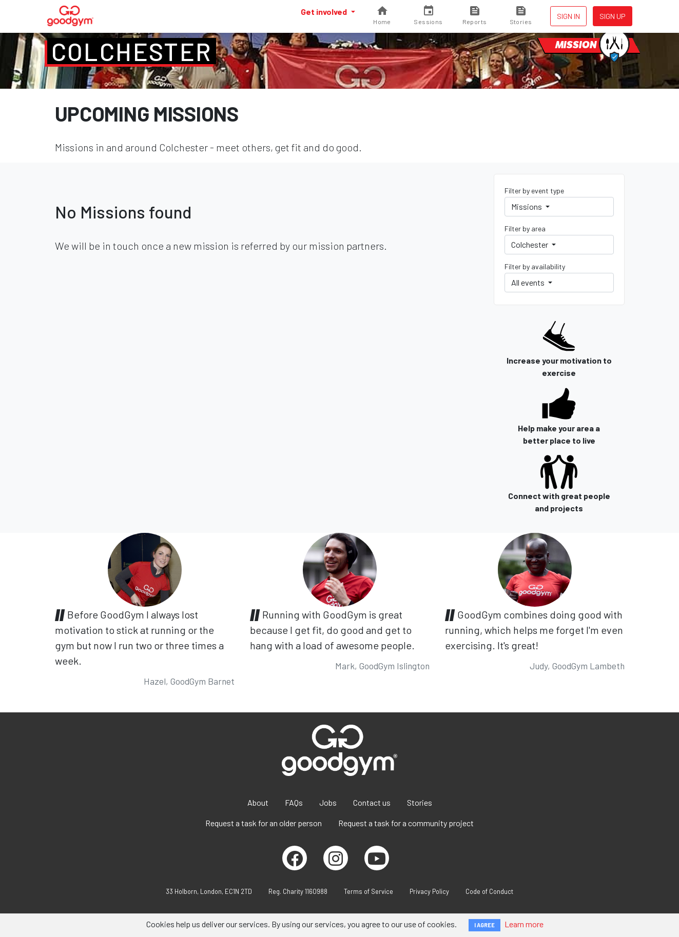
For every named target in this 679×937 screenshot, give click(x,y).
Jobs (328, 802)
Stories (419, 802)
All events (528, 282)
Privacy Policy (429, 891)
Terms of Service (368, 891)
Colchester (131, 51)
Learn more (524, 924)
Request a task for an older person (263, 823)
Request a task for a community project (406, 823)
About (257, 802)
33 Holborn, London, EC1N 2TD (209, 891)
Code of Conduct (489, 891)
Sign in (568, 16)
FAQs (294, 802)
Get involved (324, 11)
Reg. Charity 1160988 (297, 891)
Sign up (612, 16)
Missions (527, 206)
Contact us (372, 802)
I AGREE (484, 925)
